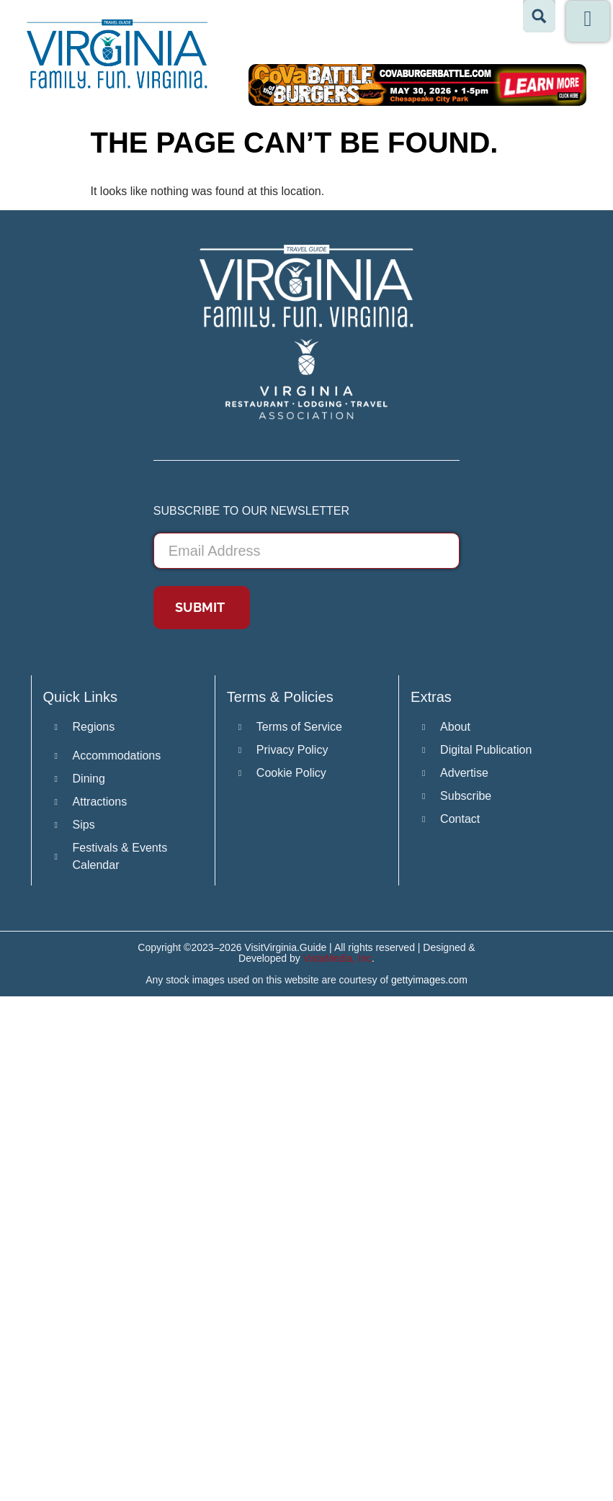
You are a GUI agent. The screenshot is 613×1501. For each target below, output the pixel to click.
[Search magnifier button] (539, 16)
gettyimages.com (429, 980)
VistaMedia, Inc (337, 958)
